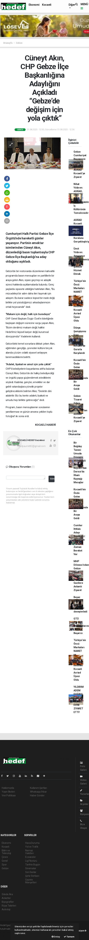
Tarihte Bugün (32, 864)
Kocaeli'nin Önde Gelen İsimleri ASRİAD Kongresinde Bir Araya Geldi (81, 374)
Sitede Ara (7, 894)
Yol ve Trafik (31, 846)
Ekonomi (34, 4)
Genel (5, 860)
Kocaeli (46, 4)
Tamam (69, 936)
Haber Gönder (37, 795)
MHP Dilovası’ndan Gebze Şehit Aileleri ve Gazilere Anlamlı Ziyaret (81, 575)
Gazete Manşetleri (30, 881)
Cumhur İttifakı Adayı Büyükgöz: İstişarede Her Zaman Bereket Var (79, 540)
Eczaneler (30, 857)
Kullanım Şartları (38, 788)
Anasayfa (8, 43)
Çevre (5, 857)
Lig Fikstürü (31, 860)
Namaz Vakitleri (29, 852)
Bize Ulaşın (83, 824)
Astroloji (6, 909)
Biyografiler (8, 901)
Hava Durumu (32, 843)
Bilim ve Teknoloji (6, 852)
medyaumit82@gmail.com (31, 446)
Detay (56, 936)
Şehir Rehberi (32, 876)
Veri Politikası (9, 795)
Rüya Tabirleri (9, 905)
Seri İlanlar (30, 872)
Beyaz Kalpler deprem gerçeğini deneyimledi (80, 604)
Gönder (52, 478)
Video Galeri (83, 780)
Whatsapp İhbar (38, 791)
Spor (4, 864)
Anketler (6, 898)
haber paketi (6, 932)
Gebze (19, 43)
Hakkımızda (8, 788)
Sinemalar (30, 868)
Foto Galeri (83, 766)
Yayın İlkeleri (8, 791)
